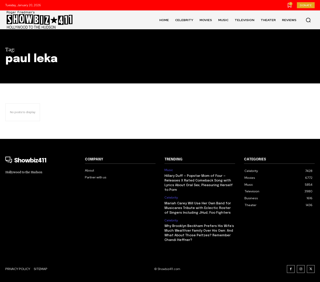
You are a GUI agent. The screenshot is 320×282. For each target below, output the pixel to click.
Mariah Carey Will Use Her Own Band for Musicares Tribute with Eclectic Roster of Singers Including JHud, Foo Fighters (197, 208)
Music (168, 170)
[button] (308, 20)
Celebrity (171, 197)
